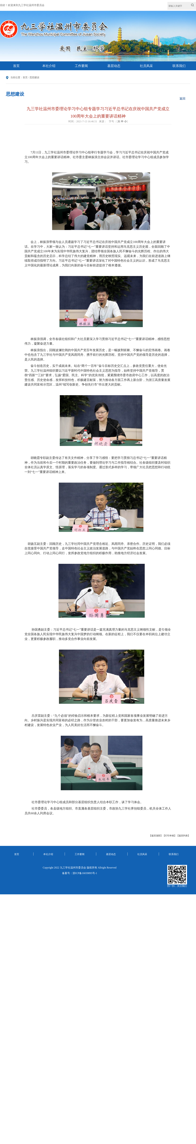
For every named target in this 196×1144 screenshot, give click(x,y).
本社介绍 (48, 66)
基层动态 (113, 66)
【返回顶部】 (156, 835)
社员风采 (146, 66)
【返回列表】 (183, 835)
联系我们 (179, 66)
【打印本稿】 (169, 835)
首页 (16, 66)
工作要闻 (81, 66)
